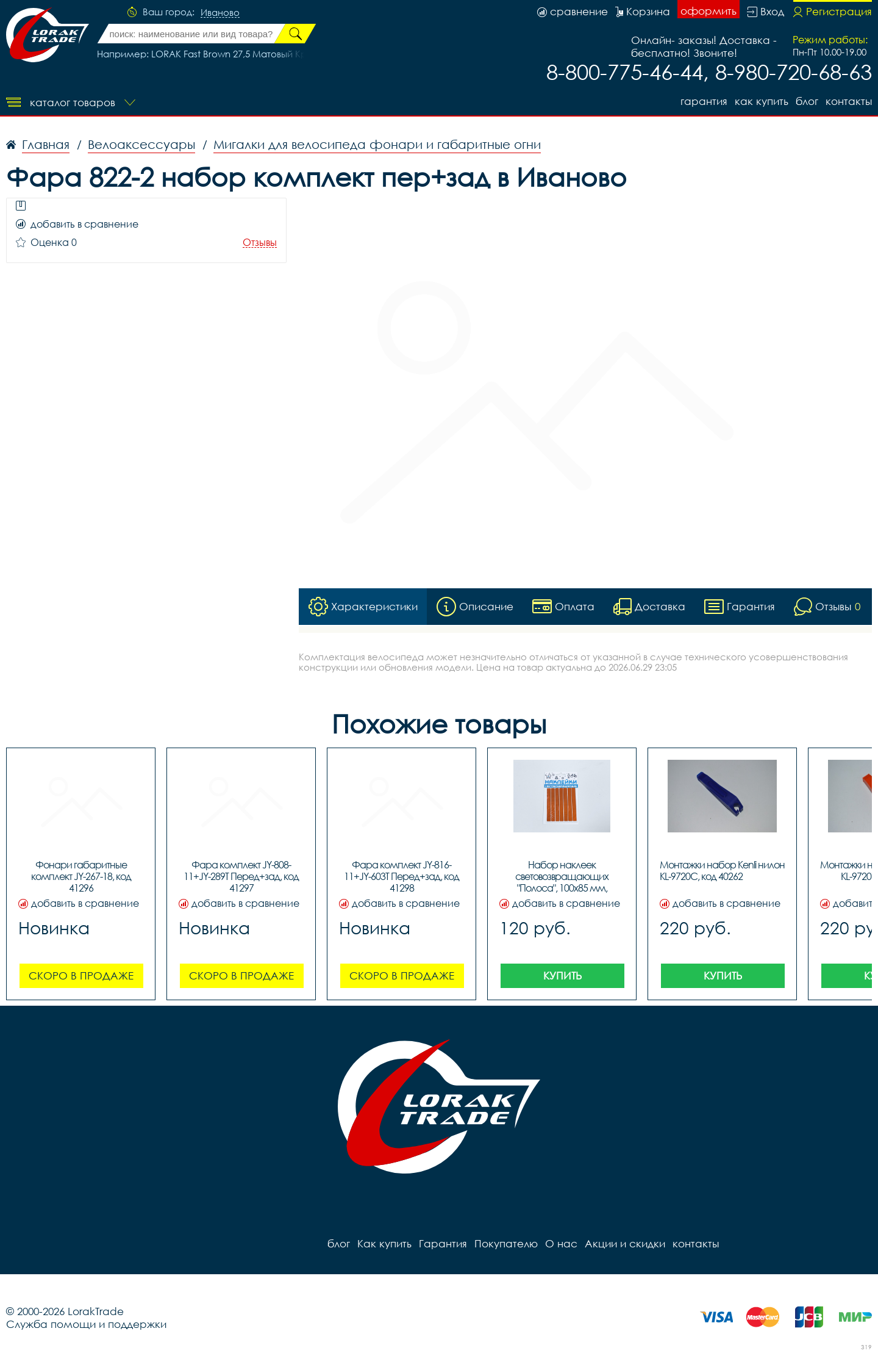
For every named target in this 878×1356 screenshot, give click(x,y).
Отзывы (260, 242)
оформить (708, 10)
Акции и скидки (625, 1243)
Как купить (761, 101)
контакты (849, 101)
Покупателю (506, 1243)
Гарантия (703, 101)
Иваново (220, 13)
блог (807, 101)
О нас (561, 1243)
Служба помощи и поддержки (86, 1324)
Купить (562, 975)
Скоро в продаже (81, 975)
